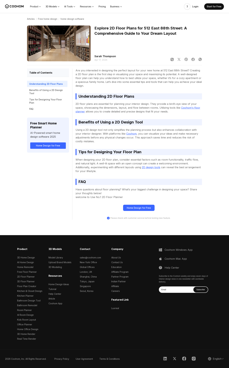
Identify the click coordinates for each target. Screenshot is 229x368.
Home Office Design (27, 329)
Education (116, 267)
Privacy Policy (61, 358)
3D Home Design (26, 257)
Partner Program (119, 276)
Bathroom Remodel (27, 305)
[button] (35, 6)
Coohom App (55, 303)
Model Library (56, 257)
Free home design (47, 19)
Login (195, 6)
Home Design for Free (48, 145)
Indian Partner (118, 281)
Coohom (131, 133)
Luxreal (115, 308)
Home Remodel (25, 267)
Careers (115, 291)
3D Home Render (26, 334)
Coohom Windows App (179, 249)
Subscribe (200, 290)
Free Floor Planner (27, 272)
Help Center (55, 293)
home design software (72, 19)
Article (52, 298)
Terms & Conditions (109, 358)
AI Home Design (25, 262)
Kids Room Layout (26, 319)
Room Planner (24, 310)
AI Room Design (25, 315)
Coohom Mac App (176, 258)
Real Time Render (26, 338)
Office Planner (24, 324)
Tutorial (52, 289)
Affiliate (115, 286)
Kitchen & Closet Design (29, 291)
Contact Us (117, 262)
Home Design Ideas (59, 284)
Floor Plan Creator (26, 286)
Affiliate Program (119, 272)
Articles (31, 19)
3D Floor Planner (26, 281)
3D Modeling (55, 267)
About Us (116, 257)
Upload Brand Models (60, 262)
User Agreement (84, 358)
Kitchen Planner (25, 295)
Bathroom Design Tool (29, 300)
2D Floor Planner (26, 276)
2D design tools (151, 167)
